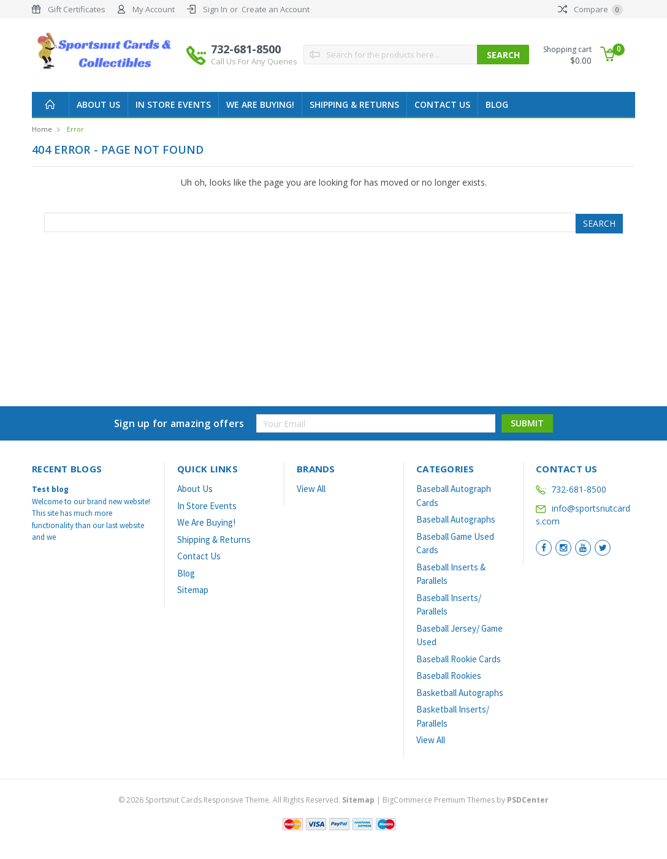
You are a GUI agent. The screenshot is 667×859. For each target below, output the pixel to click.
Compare (590, 9)
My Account (153, 9)
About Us (98, 104)
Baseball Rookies (448, 675)
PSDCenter (528, 800)
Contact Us (442, 104)
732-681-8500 (254, 54)
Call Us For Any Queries (254, 61)
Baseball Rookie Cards (458, 659)
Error (75, 129)
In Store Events (173, 104)
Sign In (215, 9)
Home (42, 129)
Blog (497, 104)
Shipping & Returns (354, 104)
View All (311, 488)
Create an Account (276, 9)
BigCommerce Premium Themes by (466, 800)
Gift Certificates (76, 9)
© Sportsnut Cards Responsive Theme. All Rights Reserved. (247, 800)
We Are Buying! (260, 104)
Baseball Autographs (455, 519)
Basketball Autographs (459, 692)
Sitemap (192, 590)
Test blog (50, 489)
